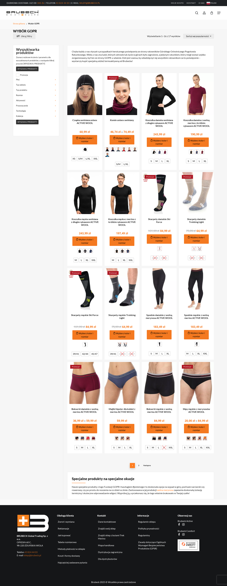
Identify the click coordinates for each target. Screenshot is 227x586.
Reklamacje (63, 528)
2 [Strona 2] (138, 465)
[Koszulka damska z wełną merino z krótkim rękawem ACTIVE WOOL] (196, 94)
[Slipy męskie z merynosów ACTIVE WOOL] (196, 383)
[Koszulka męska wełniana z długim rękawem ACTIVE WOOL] (84, 193)
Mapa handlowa (106, 545)
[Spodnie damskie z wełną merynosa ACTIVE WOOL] (159, 289)
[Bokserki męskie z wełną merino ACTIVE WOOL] (159, 383)
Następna (147, 465)
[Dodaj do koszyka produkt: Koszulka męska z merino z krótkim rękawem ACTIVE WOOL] (122, 241)
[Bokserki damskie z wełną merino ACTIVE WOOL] (84, 383)
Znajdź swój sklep (107, 528)
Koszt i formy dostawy (69, 555)
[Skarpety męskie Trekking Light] (122, 289)
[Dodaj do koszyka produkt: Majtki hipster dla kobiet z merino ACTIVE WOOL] (122, 428)
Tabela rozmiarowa (67, 542)
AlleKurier (192, 547)
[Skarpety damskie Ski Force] (159, 193)
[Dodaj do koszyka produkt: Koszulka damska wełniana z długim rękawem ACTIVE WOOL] (159, 142)
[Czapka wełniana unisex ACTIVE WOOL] (84, 94)
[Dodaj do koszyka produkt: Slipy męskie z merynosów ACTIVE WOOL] (196, 428)
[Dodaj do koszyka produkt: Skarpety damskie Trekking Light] (196, 239)
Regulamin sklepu (147, 521)
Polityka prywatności (148, 528)
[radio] (85, 149)
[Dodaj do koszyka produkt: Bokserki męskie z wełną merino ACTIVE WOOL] (159, 428)
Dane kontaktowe (107, 521)
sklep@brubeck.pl (89, 3)
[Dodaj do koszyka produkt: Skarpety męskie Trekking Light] (122, 335)
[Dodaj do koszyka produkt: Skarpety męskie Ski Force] (84, 335)
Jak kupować (64, 535)
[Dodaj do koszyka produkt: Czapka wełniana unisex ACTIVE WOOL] (84, 139)
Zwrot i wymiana (66, 521)
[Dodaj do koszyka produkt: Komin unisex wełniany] (122, 139)
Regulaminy (144, 535)
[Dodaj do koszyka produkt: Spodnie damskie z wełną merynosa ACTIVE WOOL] (159, 334)
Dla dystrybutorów (107, 558)
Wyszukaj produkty (27, 69)
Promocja (24, 75)
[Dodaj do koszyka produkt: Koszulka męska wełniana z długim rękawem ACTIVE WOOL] (84, 241)
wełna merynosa (165, 490)
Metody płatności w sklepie (71, 549)
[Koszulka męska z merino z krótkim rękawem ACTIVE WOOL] (122, 193)
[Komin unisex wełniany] (122, 94)
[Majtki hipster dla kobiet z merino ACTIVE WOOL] (122, 383)
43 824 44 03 (62, 3)
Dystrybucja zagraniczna (110, 552)
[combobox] (198, 36)
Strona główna (19, 23)
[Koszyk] (211, 12)
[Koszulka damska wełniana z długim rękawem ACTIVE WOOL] (159, 94)
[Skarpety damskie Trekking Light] (196, 193)
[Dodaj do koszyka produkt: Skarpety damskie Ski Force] (159, 239)
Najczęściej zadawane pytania (72, 562)
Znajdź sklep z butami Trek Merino (111, 537)
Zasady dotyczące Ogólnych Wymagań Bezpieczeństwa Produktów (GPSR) (152, 545)
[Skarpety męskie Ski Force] (84, 289)
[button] (218, 12)
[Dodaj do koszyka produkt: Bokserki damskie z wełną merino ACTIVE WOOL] (84, 428)
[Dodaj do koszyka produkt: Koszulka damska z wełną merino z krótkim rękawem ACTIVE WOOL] (196, 142)
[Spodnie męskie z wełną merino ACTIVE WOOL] (196, 289)
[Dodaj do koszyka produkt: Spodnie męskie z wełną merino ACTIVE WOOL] (196, 334)
